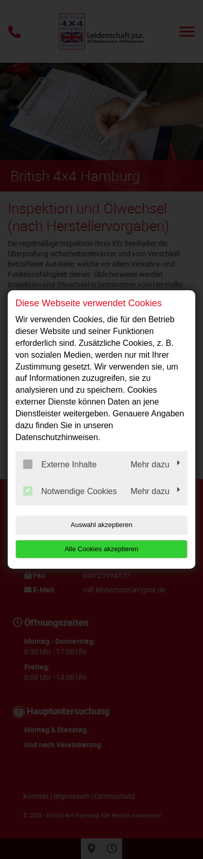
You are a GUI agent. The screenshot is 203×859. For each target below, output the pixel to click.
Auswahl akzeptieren (101, 525)
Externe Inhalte (60, 464)
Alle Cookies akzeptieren (101, 549)
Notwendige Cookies (70, 491)
